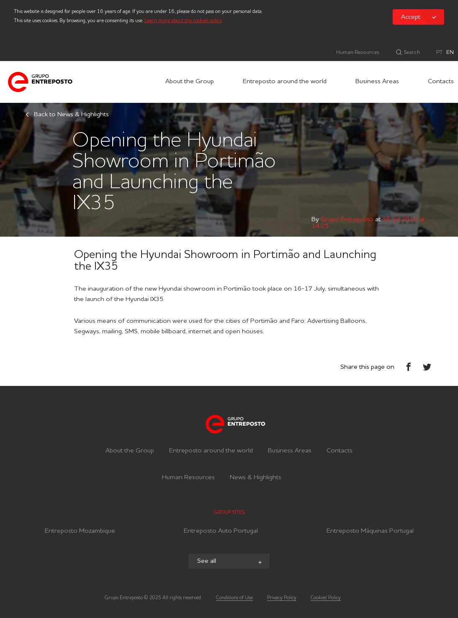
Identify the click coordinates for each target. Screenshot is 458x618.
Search (411, 52)
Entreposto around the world (285, 81)
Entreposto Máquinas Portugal (370, 532)
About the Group (189, 81)
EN (450, 52)
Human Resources (357, 52)
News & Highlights (255, 477)
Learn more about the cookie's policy (183, 20)
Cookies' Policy (326, 597)
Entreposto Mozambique (80, 532)
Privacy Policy (281, 597)
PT (439, 52)
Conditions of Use (234, 597)
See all (230, 562)
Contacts (441, 81)
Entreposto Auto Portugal (221, 532)
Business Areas (377, 81)
